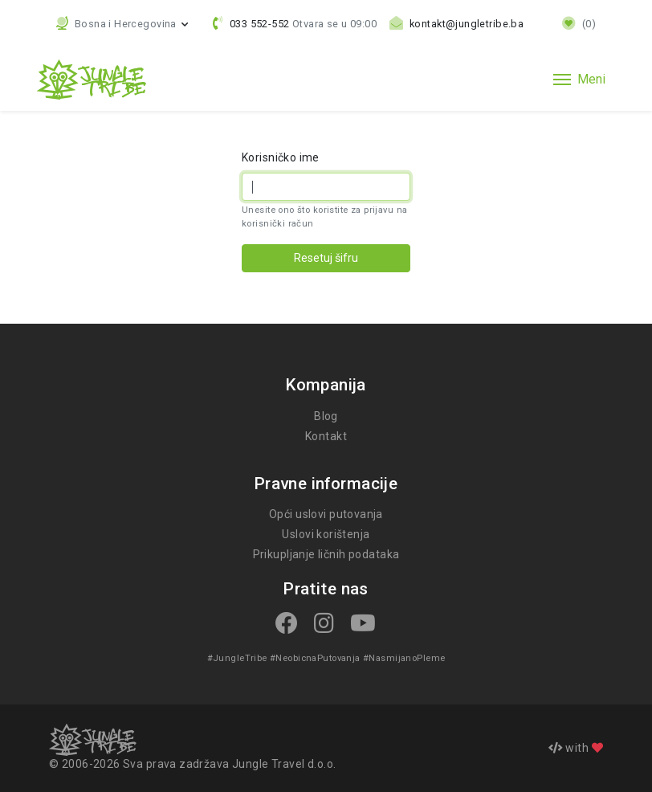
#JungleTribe (239, 658)
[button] (122, 24)
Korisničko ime (281, 157)
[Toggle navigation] (579, 79)
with (575, 747)
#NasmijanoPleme (401, 658)
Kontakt (326, 436)
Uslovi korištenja (325, 534)
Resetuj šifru (326, 257)
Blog (326, 416)
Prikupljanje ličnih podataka (325, 554)
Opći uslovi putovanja (326, 514)
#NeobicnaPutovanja (315, 658)
